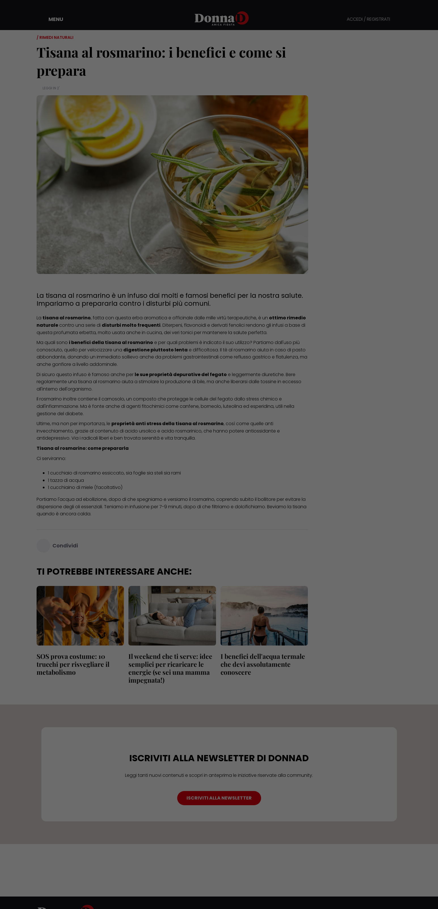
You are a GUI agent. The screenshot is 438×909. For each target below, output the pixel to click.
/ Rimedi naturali (55, 37)
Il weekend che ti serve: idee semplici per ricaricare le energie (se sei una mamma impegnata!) (170, 668)
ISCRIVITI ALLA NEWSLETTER (219, 798)
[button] (52, 19)
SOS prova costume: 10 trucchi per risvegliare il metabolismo (73, 664)
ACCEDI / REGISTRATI (368, 19)
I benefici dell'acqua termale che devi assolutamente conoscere (263, 664)
